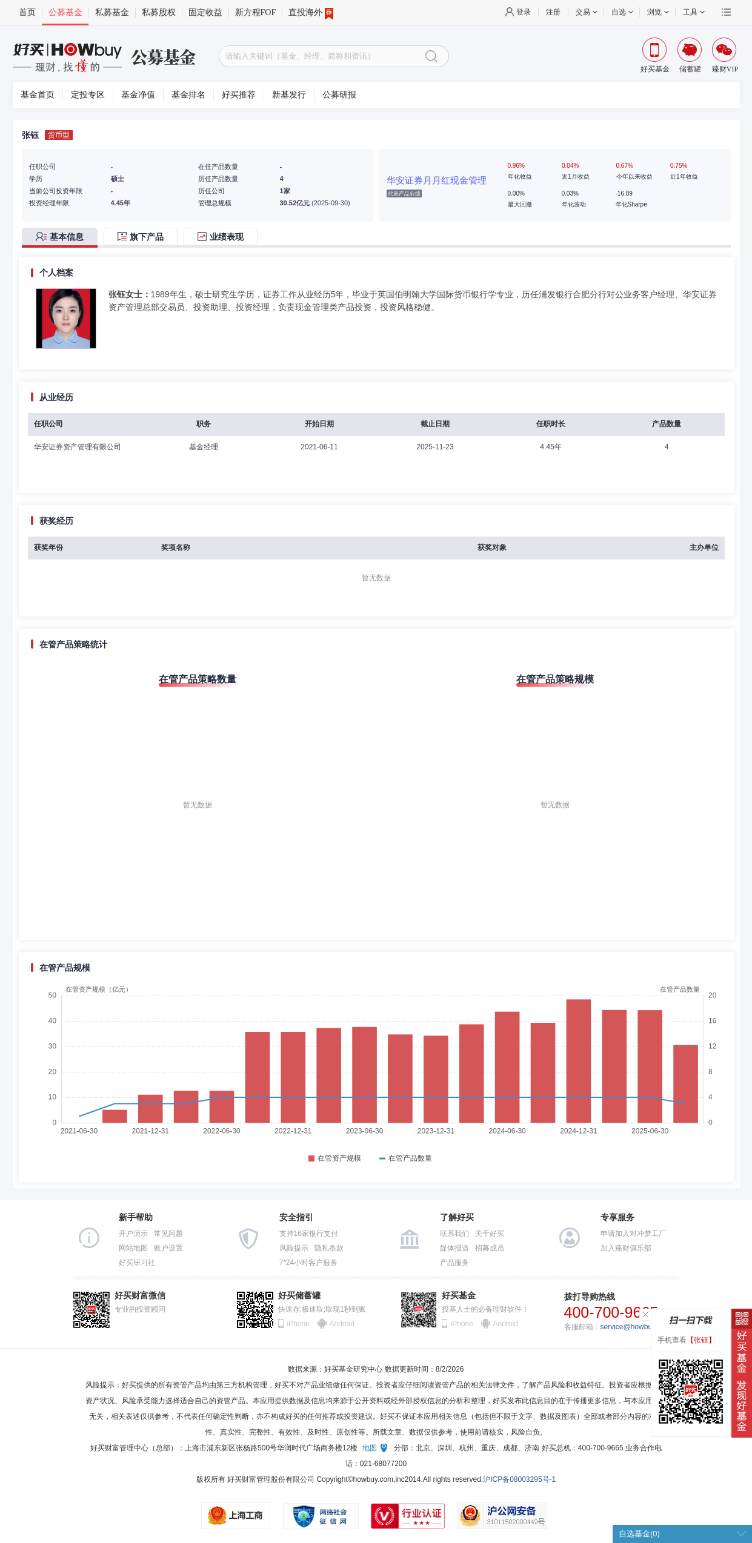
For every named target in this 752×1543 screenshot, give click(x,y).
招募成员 (489, 1248)
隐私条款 (329, 1248)
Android (342, 1324)
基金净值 (138, 94)
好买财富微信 (140, 1295)
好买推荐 (239, 94)
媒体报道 (454, 1248)
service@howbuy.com (636, 1327)
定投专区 (88, 94)
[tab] (63, 238)
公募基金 (65, 12)
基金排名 (188, 94)
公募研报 (339, 94)
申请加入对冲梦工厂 (633, 1233)
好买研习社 (137, 1262)
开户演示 (133, 1233)
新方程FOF (255, 12)
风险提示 (293, 1248)
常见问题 (168, 1233)
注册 (553, 12)
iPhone (298, 1324)
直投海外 (310, 13)
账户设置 (168, 1248)
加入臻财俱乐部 (626, 1248)
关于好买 (489, 1233)
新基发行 (289, 94)
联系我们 (454, 1233)
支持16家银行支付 (308, 1233)
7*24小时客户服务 (308, 1262)
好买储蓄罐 (299, 1295)
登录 (523, 12)
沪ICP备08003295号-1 (519, 1479)
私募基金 (112, 12)
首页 (27, 12)
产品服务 (454, 1262)
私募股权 (159, 12)
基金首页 (38, 94)
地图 (369, 1448)
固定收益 (205, 12)
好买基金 (459, 1295)
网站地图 (133, 1248)
